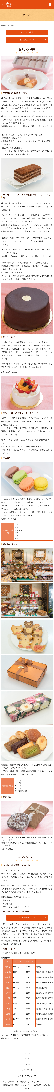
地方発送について (27, 40)
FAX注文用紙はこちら (27, 918)
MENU (27, 1064)
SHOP (27, 1059)
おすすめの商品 (27, 32)
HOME (3, 26)
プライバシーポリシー (27, 1076)
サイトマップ (27, 1070)
